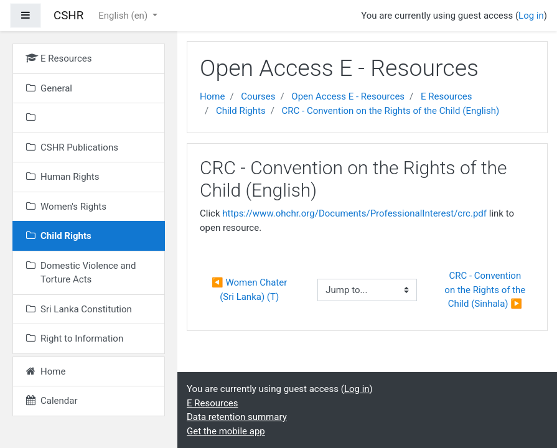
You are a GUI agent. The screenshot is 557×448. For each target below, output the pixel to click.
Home (212, 96)
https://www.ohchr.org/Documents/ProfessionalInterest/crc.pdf (354, 213)
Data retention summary (237, 416)
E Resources (446, 96)
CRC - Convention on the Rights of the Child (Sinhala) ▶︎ (486, 289)
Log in (531, 15)
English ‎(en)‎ (124, 15)
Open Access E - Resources (348, 96)
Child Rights (241, 110)
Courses (258, 96)
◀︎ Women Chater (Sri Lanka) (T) (250, 289)
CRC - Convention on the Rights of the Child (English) (391, 110)
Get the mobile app (226, 431)
